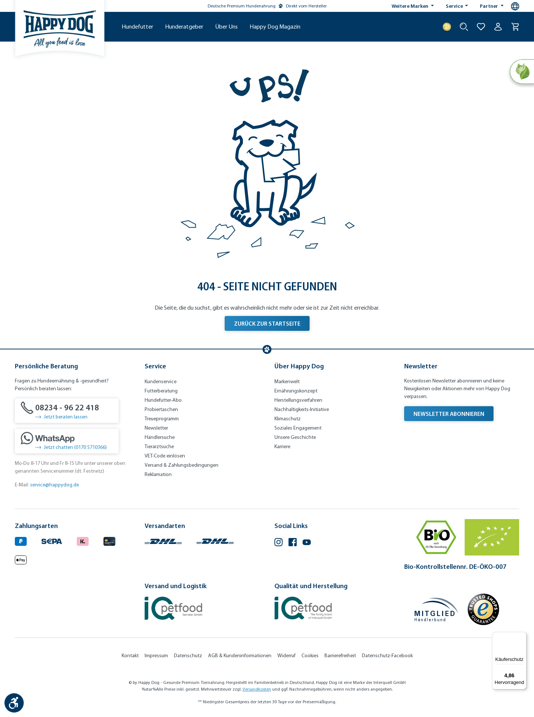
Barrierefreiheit (340, 655)
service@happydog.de (54, 485)
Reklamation (158, 474)
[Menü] (522, 636)
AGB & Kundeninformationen (239, 655)
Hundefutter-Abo (163, 400)
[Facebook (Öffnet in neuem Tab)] (293, 543)
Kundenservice (161, 381)
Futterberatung (161, 391)
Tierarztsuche (159, 446)
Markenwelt (287, 381)
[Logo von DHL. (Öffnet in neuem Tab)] (163, 540)
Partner (489, 6)
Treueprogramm (162, 418)
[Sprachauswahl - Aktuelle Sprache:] (515, 6)
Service (455, 6)
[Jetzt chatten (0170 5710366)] (67, 441)
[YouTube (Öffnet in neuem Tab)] (307, 543)
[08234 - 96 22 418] (67, 410)
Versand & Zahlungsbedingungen (181, 465)
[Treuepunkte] (447, 27)
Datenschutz (188, 655)
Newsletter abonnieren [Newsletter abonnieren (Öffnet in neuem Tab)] (448, 413)
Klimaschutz (287, 418)
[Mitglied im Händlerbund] (436, 609)
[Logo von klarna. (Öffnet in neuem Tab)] (83, 540)
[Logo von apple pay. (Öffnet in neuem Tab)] (21, 558)
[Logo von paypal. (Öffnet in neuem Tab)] (21, 540)
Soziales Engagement (298, 428)
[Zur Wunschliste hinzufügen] (481, 27)
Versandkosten (257, 689)
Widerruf (286, 655)
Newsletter (156, 428)
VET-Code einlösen (165, 456)
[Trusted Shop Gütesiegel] (483, 609)
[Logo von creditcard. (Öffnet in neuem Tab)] (109, 540)
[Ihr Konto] (498, 27)
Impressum (156, 655)
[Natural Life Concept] (521, 72)
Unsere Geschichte (295, 437)
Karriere (282, 446)
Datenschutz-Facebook (387, 655)
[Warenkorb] (515, 27)
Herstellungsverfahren (298, 400)
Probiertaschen (161, 409)
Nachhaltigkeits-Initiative (301, 409)
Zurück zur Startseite (267, 323)
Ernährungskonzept (295, 391)
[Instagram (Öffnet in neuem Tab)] (278, 543)
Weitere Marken (410, 6)
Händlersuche (160, 437)
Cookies (310, 655)
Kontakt (130, 655)
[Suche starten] (464, 27)
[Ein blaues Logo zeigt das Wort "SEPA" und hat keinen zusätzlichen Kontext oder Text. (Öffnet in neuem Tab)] (52, 540)
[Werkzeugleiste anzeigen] (14, 703)
